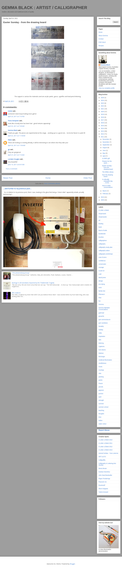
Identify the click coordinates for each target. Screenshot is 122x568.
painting (101, 377)
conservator (102, 264)
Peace (101, 383)
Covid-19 (101, 271)
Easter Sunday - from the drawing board (107, 167)
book (100, 227)
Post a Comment (11, 169)
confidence (102, 260)
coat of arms (102, 257)
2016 (102, 123)
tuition (100, 420)
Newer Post (7, 178)
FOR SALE (102, 42)
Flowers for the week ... (107, 162)
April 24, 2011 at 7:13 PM (16, 116)
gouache (101, 316)
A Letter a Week (104, 210)
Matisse (101, 353)
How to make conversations (107, 186)
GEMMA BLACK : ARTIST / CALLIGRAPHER (44, 7)
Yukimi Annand (103, 492)
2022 (102, 106)
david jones (102, 277)
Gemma (101, 304)
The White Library (107, 172)
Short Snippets (103, 488)
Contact (101, 39)
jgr (9, 149)
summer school (103, 407)
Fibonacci (102, 294)
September (106, 145)
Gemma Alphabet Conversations (104, 308)
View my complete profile (107, 88)
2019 (102, 114)
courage (101, 267)
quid (100, 397)
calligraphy (102, 244)
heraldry (101, 326)
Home (47, 178)
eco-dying (102, 284)
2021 (102, 109)
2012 (102, 134)
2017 (102, 120)
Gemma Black (12, 130)
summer (101, 403)
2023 (102, 103)
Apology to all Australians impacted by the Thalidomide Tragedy (33, 283)
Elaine (10, 140)
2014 (102, 128)
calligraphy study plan (105, 247)
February (105, 193)
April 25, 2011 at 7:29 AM (16, 126)
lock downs (102, 350)
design (101, 281)
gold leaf (101, 313)
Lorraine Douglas (13, 159)
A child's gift (106, 158)
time (100, 417)
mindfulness (102, 363)
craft (100, 274)
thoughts (101, 413)
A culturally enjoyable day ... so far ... (107, 181)
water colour (102, 424)
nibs (100, 373)
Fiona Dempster (13, 121)
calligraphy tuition (104, 250)
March (104, 191)
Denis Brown (103, 468)
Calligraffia (102, 460)
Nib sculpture (16, 293)
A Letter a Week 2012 (105, 446)
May (104, 153)
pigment (101, 390)
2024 (102, 100)
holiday (101, 330)
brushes (101, 237)
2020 (102, 111)
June (104, 150)
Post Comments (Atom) (52, 183)
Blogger (72, 564)
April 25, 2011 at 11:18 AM (16, 136)
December (105, 139)
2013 (102, 131)
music (100, 366)
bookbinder (102, 234)
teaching (101, 410)
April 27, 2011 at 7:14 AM (16, 155)
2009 (102, 200)
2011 (102, 137)
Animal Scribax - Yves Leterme (108, 453)
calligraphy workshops (106, 254)
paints (100, 380)
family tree (102, 291)
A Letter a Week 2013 (105, 450)
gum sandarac (103, 323)
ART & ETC (102, 456)
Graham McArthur (104, 472)
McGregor (102, 356)
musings (101, 370)
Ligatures (102, 346)
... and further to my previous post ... (17, 188)
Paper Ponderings (104, 478)
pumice (101, 393)
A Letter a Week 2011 (105, 443)
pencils (101, 387)
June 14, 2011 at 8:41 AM (16, 165)
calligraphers (103, 240)
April (104, 156)
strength (101, 400)
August (104, 147)
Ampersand (102, 213)
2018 (102, 117)
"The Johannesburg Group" (21, 273)
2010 (102, 197)
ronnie (10, 111)
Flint (100, 298)
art (99, 220)
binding (101, 223)
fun (100, 301)
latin (100, 340)
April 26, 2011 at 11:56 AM (16, 145)
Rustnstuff (102, 485)
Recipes (101, 45)
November (105, 142)
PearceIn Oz (103, 482)
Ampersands (103, 217)
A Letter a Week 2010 (105, 440)
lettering (101, 343)
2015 (102, 125)
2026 (102, 97)
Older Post (87, 178)
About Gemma (103, 35)
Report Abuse (104, 430)
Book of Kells (103, 230)
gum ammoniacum (104, 319)
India (100, 333)
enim (100, 287)
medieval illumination (105, 360)
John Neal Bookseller (105, 475)
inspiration (102, 336)
